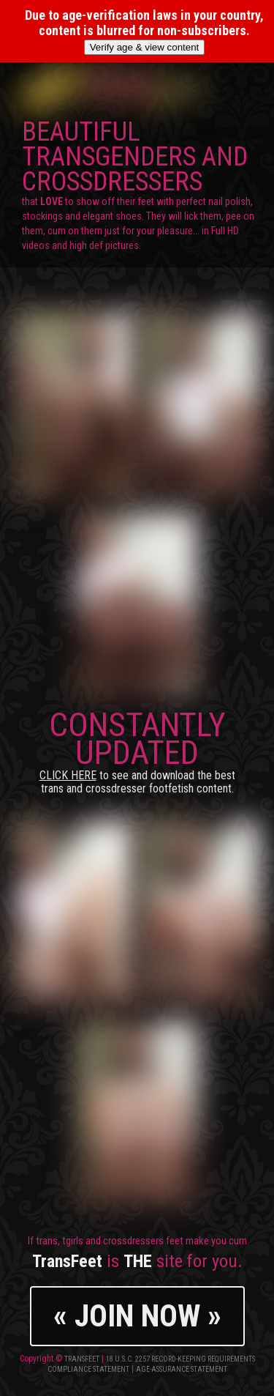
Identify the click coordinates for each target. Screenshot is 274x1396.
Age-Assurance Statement (181, 1369)
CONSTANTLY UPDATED (137, 750)
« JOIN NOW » (137, 1316)
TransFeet (81, 1359)
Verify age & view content (144, 47)
